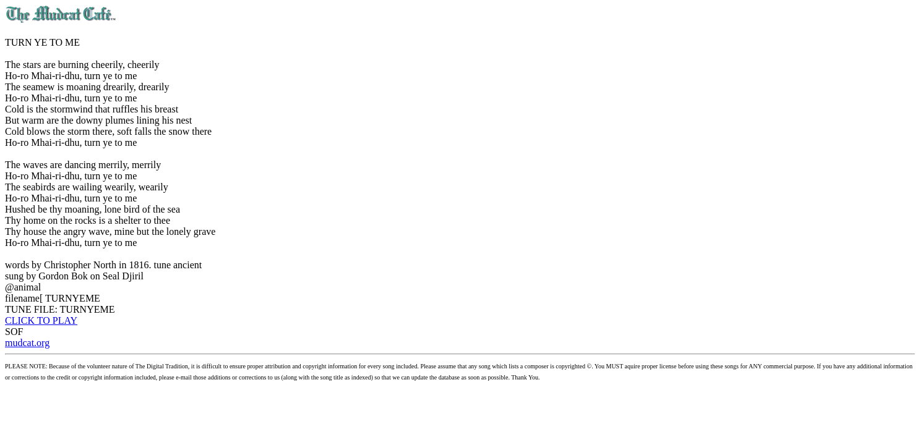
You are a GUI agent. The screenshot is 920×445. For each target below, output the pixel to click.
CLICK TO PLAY (41, 320)
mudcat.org (27, 342)
